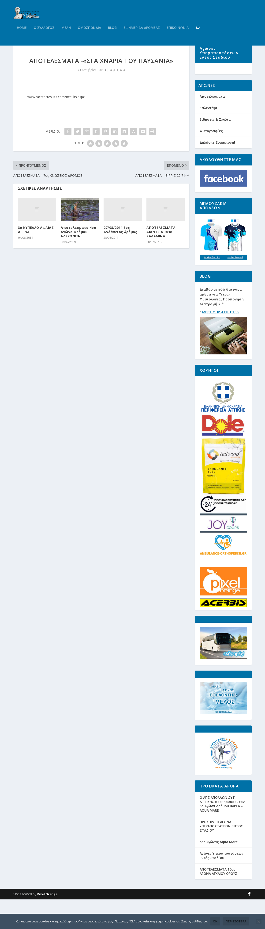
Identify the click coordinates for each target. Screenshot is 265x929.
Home (22, 37)
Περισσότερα (235, 921)
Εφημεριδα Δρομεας (142, 37)
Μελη (66, 37)
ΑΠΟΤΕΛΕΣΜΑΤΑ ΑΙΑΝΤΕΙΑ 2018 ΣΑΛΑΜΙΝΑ (160, 253)
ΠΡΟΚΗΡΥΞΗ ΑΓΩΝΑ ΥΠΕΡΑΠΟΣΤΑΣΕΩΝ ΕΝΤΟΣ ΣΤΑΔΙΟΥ (221, 855)
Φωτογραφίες (211, 160)
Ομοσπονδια (89, 37)
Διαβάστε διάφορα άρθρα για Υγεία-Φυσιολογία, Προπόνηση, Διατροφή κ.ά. (222, 325)
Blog (112, 37)
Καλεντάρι (208, 137)
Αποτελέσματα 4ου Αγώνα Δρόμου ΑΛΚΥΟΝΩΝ (78, 253)
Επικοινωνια (178, 37)
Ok (215, 921)
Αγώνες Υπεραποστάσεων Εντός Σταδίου (221, 885)
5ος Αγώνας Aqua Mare (219, 871)
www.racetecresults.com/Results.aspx (56, 118)
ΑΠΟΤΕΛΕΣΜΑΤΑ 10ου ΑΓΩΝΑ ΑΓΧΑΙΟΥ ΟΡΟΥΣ (218, 900)
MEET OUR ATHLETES (220, 341)
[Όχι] (258, 921)
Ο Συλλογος (44, 37)
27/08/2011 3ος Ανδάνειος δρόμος (120, 251)
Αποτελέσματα (212, 125)
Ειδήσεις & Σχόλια (215, 148)
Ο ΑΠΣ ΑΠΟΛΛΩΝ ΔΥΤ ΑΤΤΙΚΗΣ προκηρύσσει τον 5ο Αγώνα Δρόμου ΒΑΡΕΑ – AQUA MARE (222, 833)
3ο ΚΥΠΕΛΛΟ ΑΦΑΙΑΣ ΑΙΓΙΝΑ (36, 251)
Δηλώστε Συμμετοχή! (217, 172)
